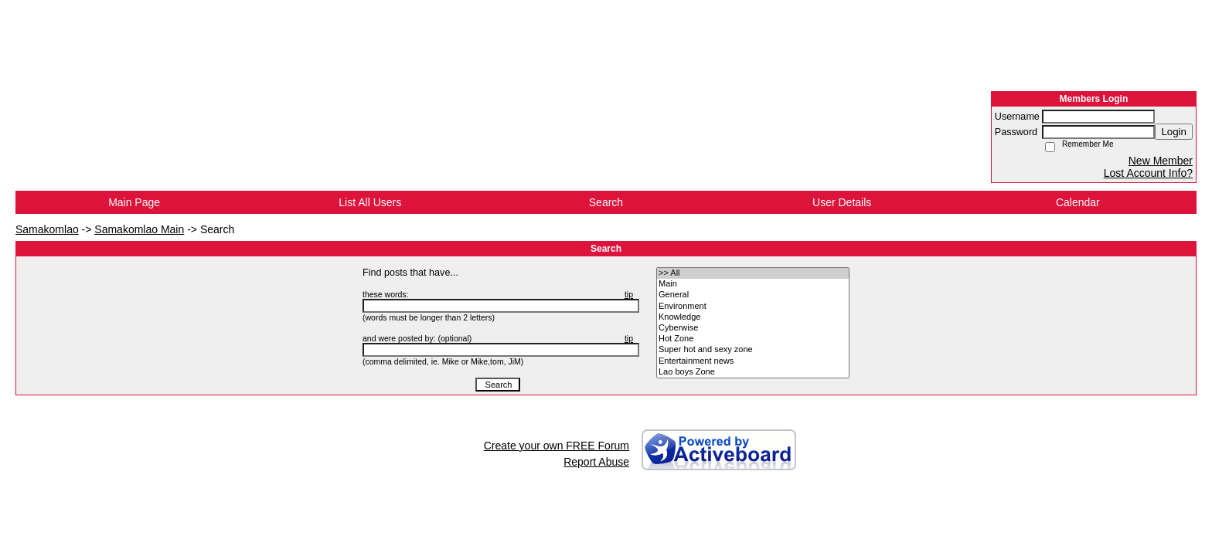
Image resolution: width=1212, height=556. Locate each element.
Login (1173, 131)
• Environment (753, 306)
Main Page (134, 202)
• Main (753, 284)
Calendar (1078, 202)
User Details (841, 202)
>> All (753, 273)
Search (606, 202)
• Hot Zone (753, 339)
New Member (1161, 160)
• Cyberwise (753, 328)
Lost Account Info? (1148, 173)
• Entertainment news (753, 361)
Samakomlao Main (139, 229)
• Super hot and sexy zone (753, 349)
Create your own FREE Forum (556, 445)
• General (753, 295)
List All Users (370, 202)
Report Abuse (596, 462)
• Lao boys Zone (753, 372)
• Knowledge (753, 317)
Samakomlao (47, 229)
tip (629, 294)
